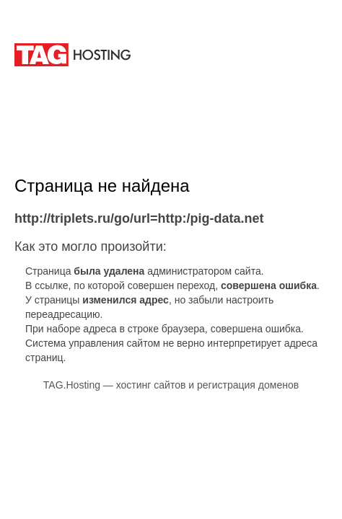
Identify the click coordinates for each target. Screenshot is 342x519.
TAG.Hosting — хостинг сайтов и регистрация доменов (171, 385)
